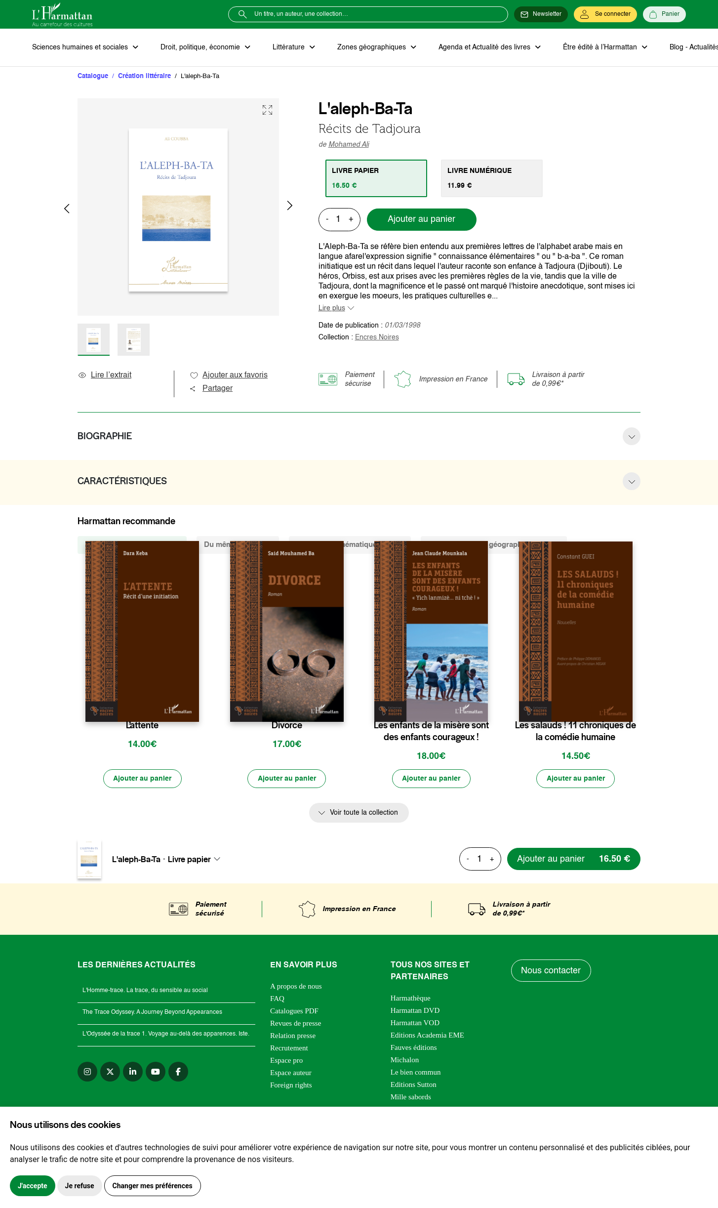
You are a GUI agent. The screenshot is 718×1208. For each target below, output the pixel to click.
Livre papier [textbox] (189, 859)
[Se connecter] (605, 14)
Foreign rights (291, 1086)
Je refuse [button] (79, 1186)
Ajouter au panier (421, 219)
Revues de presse (295, 1024)
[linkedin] (133, 1073)
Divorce (287, 725)
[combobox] (197, 859)
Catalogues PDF (294, 1012)
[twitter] (110, 1073)
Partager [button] (211, 389)
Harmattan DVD (415, 1011)
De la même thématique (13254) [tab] (349, 544)
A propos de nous (296, 987)
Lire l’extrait (104, 375)
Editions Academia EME (427, 1036)
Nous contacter (551, 971)
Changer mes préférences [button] (153, 1186)
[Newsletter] (541, 14)
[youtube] (155, 1073)
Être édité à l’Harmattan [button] (598, 47)
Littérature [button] (289, 47)
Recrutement (289, 1049)
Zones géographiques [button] (371, 47)
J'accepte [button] (32, 1186)
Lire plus (332, 308)
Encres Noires (377, 337)
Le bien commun (416, 1073)
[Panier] (664, 14)
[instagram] (87, 1073)
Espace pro (286, 1061)
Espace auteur (291, 1074)
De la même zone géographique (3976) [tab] (493, 544)
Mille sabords (411, 1098)
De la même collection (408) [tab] (132, 544)
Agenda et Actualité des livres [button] (483, 47)
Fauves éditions (414, 1048)
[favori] (193, 706)
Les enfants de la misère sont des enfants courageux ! (431, 731)
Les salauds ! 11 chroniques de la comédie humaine (575, 731)
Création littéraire (144, 76)
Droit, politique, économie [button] (200, 47)
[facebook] (178, 1073)
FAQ (277, 999)
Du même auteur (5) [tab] (238, 544)
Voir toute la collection (364, 813)
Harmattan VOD (415, 1024)
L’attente (142, 725)
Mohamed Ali (348, 144)
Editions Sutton (414, 1085)
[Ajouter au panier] (142, 779)
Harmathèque (411, 999)
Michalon (405, 1061)
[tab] (376, 178)
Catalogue (93, 76)
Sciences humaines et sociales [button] (81, 47)
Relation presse (293, 1037)
